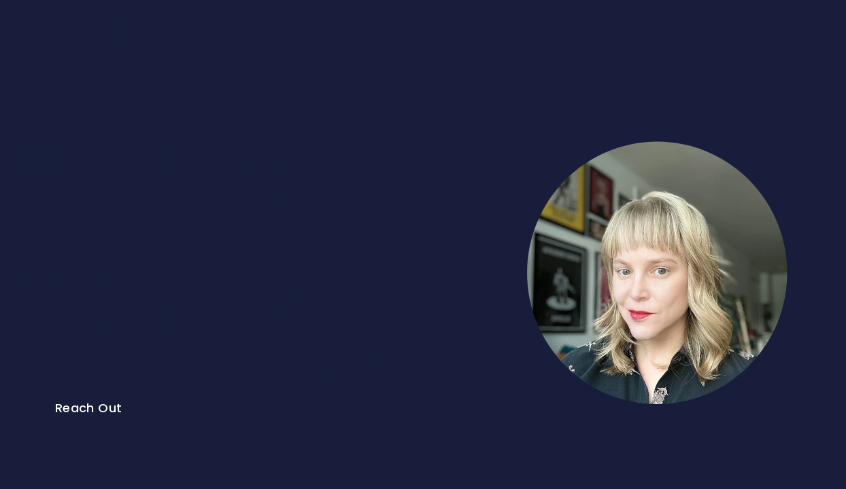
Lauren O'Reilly (103, 33)
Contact (793, 31)
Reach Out (88, 407)
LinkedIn (718, 31)
